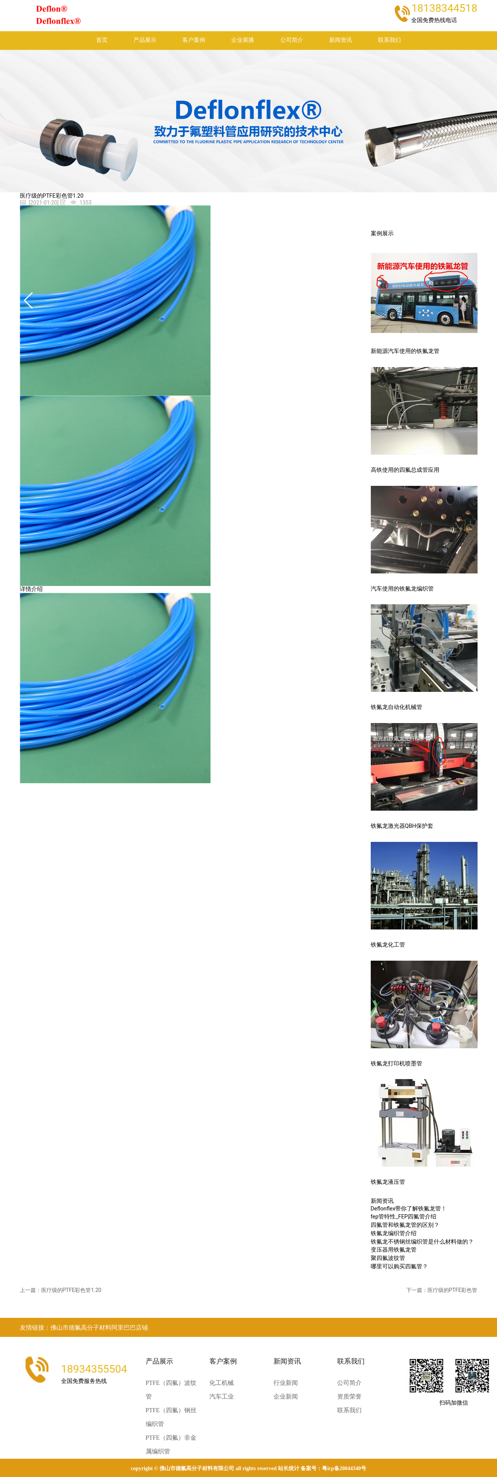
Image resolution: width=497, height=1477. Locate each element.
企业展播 (242, 40)
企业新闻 (285, 1396)
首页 (102, 40)
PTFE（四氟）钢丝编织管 (171, 1417)
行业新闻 (285, 1383)
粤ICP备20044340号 (344, 1468)
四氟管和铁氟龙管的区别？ (405, 1225)
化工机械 (221, 1383)
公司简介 (291, 40)
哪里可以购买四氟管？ (399, 1266)
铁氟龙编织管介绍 (394, 1233)
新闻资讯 (340, 40)
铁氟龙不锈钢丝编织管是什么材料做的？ (422, 1242)
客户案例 (193, 40)
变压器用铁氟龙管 (394, 1250)
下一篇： (442, 1290)
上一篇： (60, 1290)
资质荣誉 (349, 1396)
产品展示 (144, 40)
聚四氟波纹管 (388, 1258)
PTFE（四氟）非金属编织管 (171, 1444)
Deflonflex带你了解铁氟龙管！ (409, 1209)
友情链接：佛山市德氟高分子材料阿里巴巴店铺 (84, 1327)
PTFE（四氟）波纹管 (171, 1390)
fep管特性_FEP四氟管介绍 (404, 1217)
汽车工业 (221, 1396)
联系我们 (389, 40)
